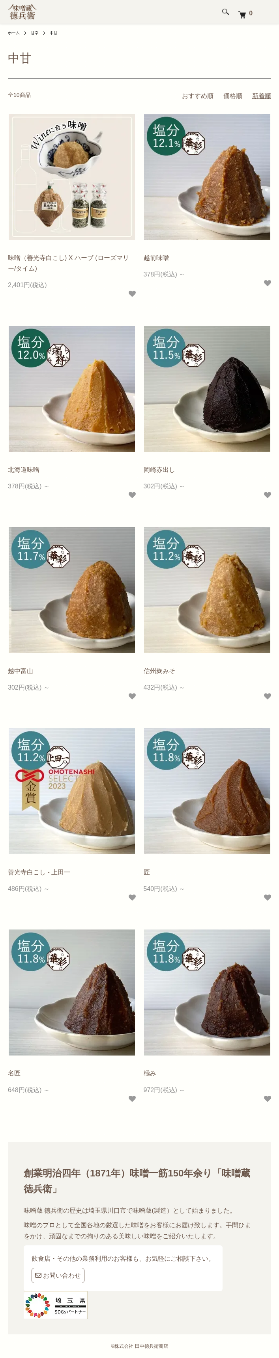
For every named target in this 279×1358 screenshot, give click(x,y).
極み (150, 1073)
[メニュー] (267, 12)
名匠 (14, 1073)
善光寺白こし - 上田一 (39, 872)
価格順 (232, 96)
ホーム (14, 33)
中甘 (54, 33)
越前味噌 (156, 257)
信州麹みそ (159, 671)
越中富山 (20, 671)
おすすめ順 (197, 96)
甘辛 (35, 33)
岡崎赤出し (159, 469)
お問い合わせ (58, 1275)
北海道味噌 (23, 469)
